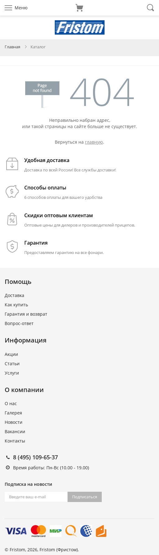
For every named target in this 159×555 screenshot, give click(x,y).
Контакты (15, 441)
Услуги (12, 373)
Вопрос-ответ (19, 323)
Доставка (14, 295)
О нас (11, 403)
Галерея (13, 413)
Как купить (16, 305)
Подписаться (84, 497)
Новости (13, 422)
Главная (12, 47)
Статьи (12, 363)
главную (94, 142)
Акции (11, 354)
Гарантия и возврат (26, 314)
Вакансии (15, 431)
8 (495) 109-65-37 (35, 457)
